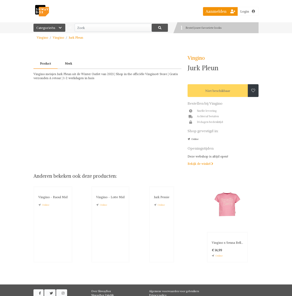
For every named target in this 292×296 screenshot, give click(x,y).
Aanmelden (220, 11)
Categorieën (49, 28)
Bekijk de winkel (200, 164)
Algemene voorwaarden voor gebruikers (174, 291)
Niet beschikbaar (217, 91)
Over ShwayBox (101, 291)
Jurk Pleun (76, 37)
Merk (68, 63)
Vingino (42, 37)
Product (45, 63)
